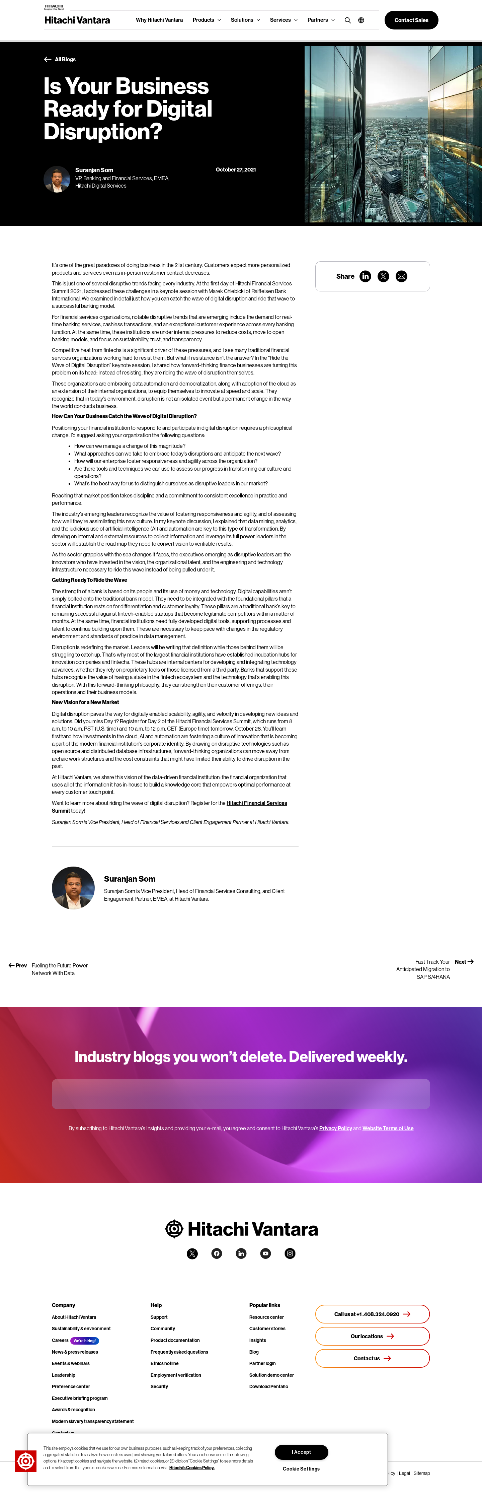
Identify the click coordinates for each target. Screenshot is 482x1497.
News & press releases (75, 1352)
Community (163, 1329)
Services (280, 20)
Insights (257, 1340)
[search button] (346, 19)
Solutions (242, 20)
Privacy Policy (335, 1128)
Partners (318, 20)
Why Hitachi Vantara (159, 20)
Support (159, 1317)
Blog (254, 1352)
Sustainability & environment (81, 1329)
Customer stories (267, 1329)
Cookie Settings (301, 1469)
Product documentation (175, 1340)
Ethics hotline (165, 1363)
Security (159, 1386)
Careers (60, 1340)
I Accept (301, 1452)
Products (203, 20)
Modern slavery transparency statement (93, 1421)
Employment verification (176, 1375)
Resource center (266, 1317)
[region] (207, 1459)
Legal (404, 1473)
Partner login (262, 1363)
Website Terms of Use (388, 1128)
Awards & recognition (73, 1410)
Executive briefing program (80, 1398)
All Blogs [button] (60, 60)
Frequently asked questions (179, 1352)
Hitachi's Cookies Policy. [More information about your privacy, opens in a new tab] (192, 1467)
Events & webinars (71, 1363)
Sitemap (422, 1473)
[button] (359, 20)
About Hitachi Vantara (74, 1317)
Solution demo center (271, 1375)
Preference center (71, 1386)
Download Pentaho (268, 1386)
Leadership (63, 1375)
